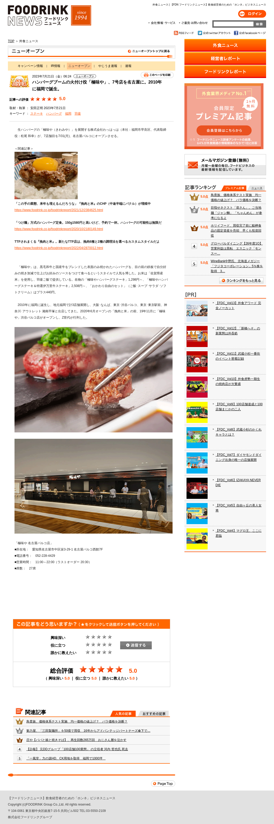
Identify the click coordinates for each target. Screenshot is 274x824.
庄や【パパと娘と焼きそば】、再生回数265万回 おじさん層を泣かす (76, 740)
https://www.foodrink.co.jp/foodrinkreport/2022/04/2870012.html (58, 248)
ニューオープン (91, 52)
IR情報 (55, 66)
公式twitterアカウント (215, 33)
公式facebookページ (249, 33)
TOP (11, 41)
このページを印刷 (157, 75)
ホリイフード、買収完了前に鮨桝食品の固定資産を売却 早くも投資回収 (236, 230)
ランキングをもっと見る (241, 280)
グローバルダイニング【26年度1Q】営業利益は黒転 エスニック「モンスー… (237, 248)
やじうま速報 (107, 66)
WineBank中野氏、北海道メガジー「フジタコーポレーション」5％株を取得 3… (237, 266)
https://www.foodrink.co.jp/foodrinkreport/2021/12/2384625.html (58, 210)
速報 (128, 66)
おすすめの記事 (153, 713)
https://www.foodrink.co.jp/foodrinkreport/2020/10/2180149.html (58, 229)
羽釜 (78, 113)
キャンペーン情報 (30, 66)
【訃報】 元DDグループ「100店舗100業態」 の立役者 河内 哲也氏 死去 (77, 749)
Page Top (163, 784)
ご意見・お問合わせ (193, 23)
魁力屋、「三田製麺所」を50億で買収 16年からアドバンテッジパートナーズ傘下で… (88, 731)
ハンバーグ (54, 113)
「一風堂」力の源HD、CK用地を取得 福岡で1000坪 (66, 758)
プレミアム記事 (233, 188)
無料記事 (256, 188)
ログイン (252, 14)
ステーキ (36, 113)
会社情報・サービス (163, 23)
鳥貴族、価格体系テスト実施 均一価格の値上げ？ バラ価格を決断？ (77, 721)
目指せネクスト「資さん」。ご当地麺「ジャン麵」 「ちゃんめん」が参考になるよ (236, 213)
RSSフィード (185, 33)
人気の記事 (123, 713)
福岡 (68, 113)
